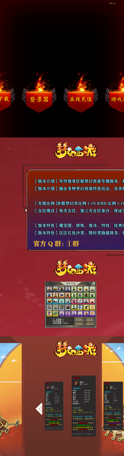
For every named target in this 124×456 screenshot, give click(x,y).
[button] (38, 409)
